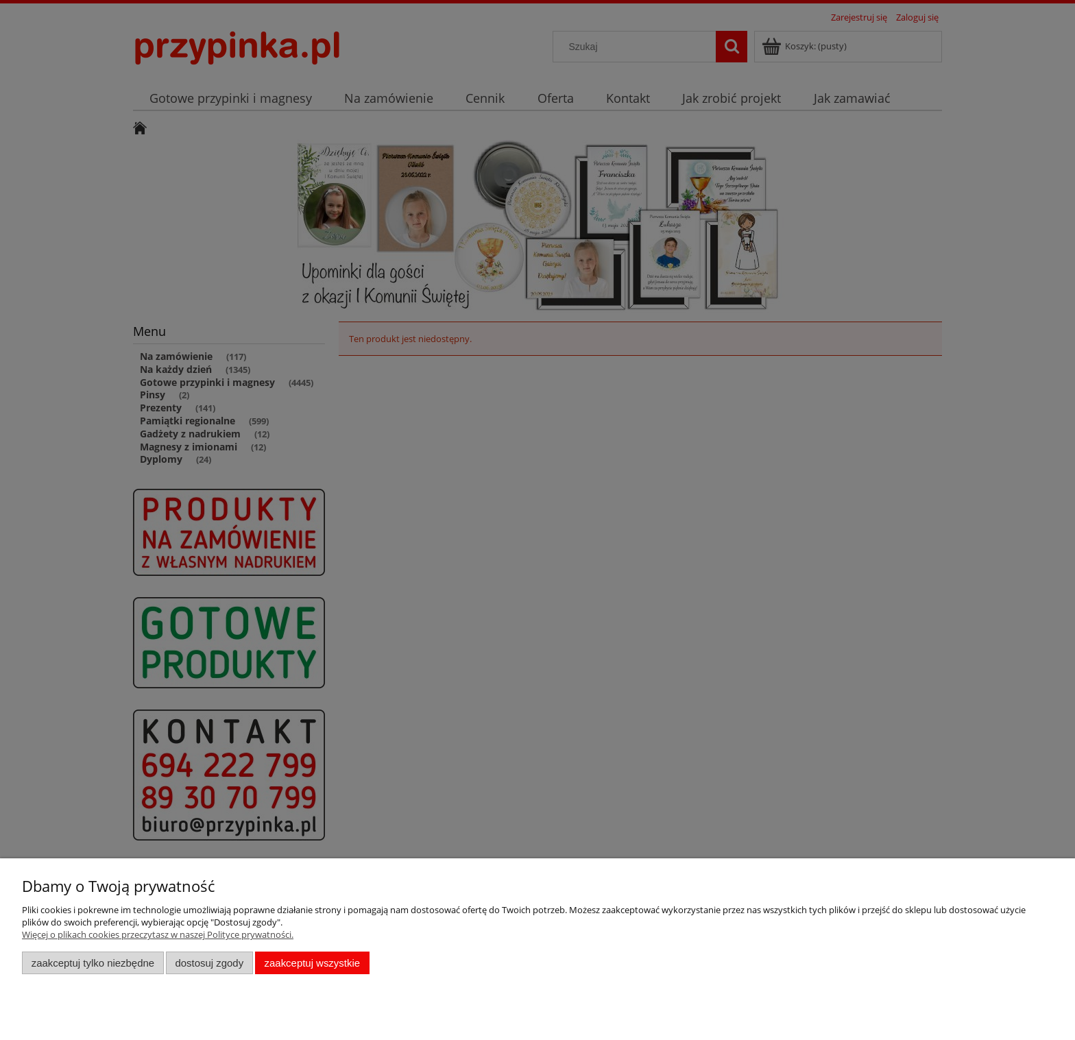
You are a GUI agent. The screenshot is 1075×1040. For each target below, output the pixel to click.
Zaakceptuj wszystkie (312, 963)
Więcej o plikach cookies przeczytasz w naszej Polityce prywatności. (157, 934)
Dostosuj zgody (209, 963)
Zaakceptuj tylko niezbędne (93, 963)
